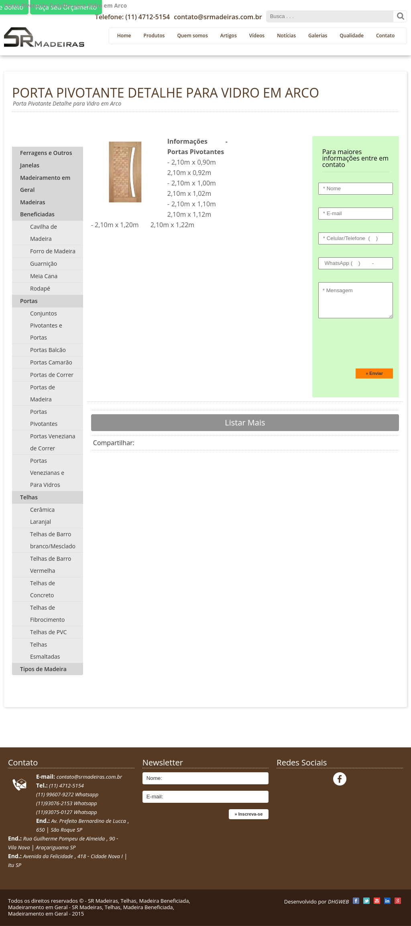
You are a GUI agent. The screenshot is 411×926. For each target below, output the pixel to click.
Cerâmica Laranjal (42, 515)
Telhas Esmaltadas (45, 650)
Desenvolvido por (316, 901)
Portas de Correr (51, 375)
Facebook (339, 779)
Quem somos (192, 35)
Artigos (228, 35)
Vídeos (257, 35)
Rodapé (40, 288)
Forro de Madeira (52, 251)
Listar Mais (245, 422)
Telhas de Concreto (42, 589)
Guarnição (43, 263)
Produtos (154, 35)
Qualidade (352, 35)
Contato (385, 35)
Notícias (286, 35)
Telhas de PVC (48, 632)
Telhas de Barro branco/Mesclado (52, 540)
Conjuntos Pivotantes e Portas (46, 325)
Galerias (317, 35)
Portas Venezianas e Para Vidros (47, 472)
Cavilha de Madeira (43, 232)
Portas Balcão (48, 350)
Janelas (29, 165)
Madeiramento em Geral (45, 183)
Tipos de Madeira (43, 669)
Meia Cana (43, 276)
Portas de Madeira (42, 393)
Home (124, 35)
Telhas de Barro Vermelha (50, 564)
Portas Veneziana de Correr (52, 442)
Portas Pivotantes (43, 417)
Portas (29, 301)
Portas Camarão (51, 362)
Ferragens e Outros (46, 153)
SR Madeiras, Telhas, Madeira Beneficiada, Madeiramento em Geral (99, 904)
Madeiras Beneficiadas (37, 208)
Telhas (29, 497)
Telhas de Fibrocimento (47, 613)
